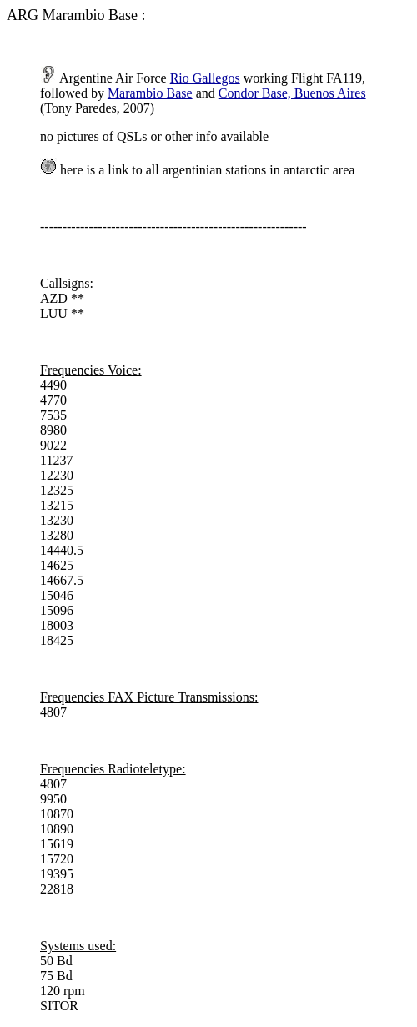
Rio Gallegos (205, 78)
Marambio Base (150, 93)
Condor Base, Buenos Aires (292, 93)
